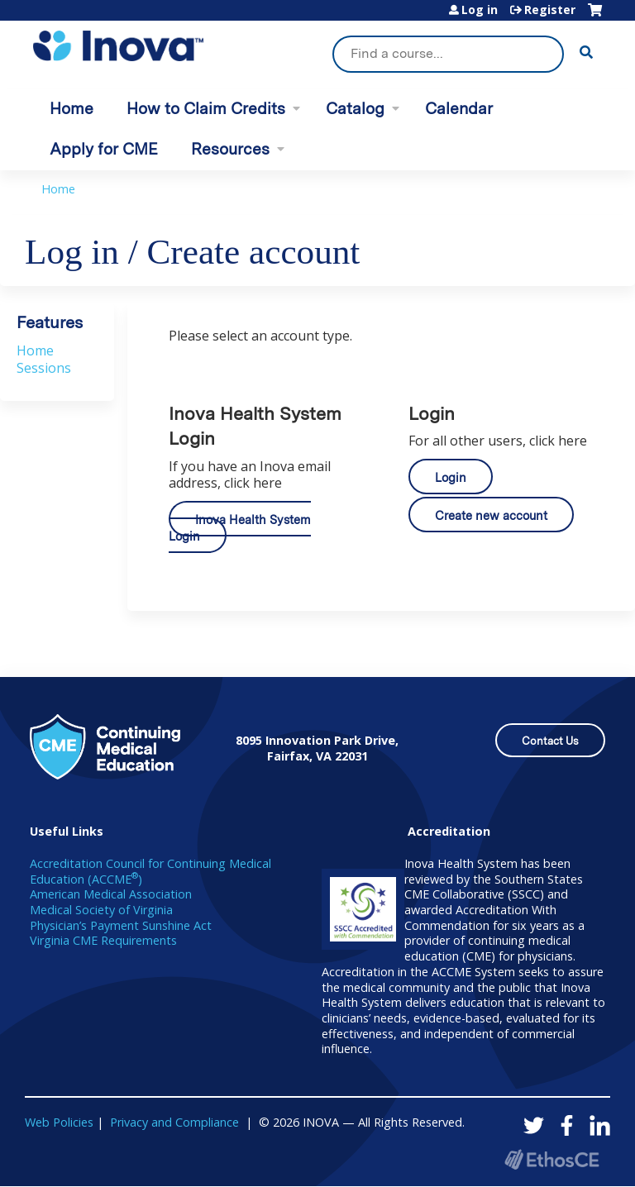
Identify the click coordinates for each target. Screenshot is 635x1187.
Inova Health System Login (240, 528)
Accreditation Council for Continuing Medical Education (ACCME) (150, 871)
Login (450, 477)
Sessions (44, 368)
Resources (230, 149)
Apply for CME (104, 149)
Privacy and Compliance (174, 1122)
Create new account (491, 515)
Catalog (355, 108)
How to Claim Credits (206, 108)
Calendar (459, 108)
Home (71, 108)
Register (549, 10)
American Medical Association (111, 894)
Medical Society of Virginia (101, 910)
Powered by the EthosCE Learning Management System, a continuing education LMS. (551, 1159)
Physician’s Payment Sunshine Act (121, 925)
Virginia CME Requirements (103, 940)
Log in (479, 10)
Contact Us (550, 741)
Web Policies (59, 1122)
